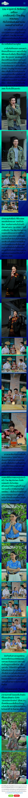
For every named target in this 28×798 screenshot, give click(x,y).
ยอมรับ (10, 795)
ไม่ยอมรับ (17, 795)
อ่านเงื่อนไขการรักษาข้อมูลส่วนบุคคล (15, 793)
